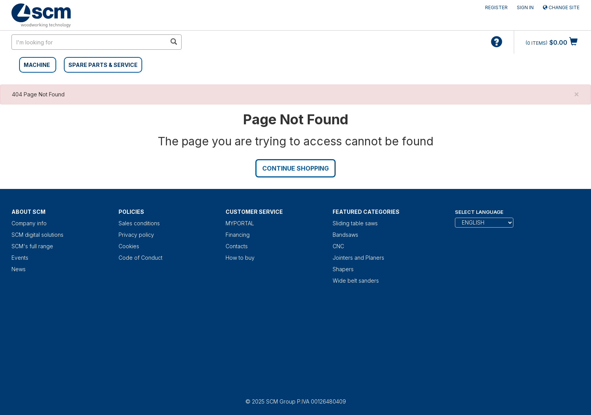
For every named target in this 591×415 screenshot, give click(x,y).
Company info (29, 223)
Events (19, 257)
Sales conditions (139, 223)
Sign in (525, 7)
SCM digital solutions (37, 234)
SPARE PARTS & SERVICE (103, 65)
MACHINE (37, 65)
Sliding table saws (355, 223)
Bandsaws (345, 234)
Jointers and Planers (358, 257)
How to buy (240, 257)
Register (496, 7)
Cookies (129, 246)
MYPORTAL (240, 223)
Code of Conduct (140, 257)
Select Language (479, 212)
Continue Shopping (295, 168)
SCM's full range (32, 246)
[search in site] (89, 42)
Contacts (237, 246)
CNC (338, 246)
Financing (238, 234)
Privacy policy (136, 234)
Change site (561, 7)
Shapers (343, 269)
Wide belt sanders (356, 280)
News (18, 269)
